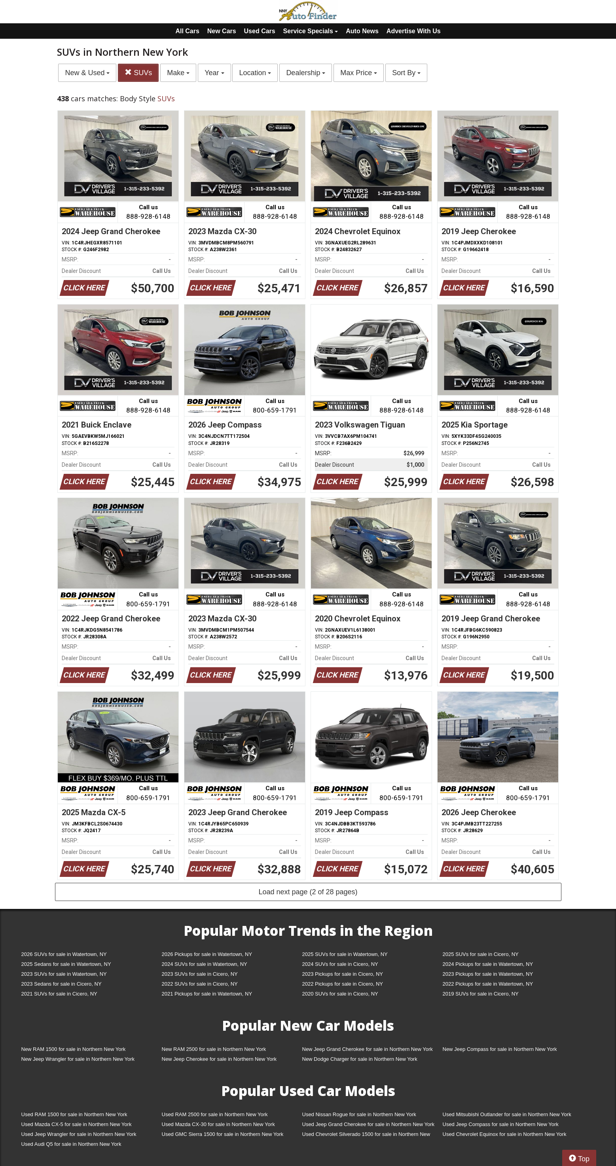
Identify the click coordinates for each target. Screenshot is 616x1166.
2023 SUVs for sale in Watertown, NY (64, 974)
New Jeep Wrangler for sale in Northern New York (78, 1059)
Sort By (406, 73)
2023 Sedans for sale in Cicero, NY (61, 984)
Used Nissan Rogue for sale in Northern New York (359, 1114)
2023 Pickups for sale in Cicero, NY (342, 974)
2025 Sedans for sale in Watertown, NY (66, 964)
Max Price (358, 73)
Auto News (362, 31)
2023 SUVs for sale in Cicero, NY (200, 974)
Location (255, 73)
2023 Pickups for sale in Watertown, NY (488, 974)
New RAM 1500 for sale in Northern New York (73, 1049)
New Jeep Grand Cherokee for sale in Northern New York (367, 1049)
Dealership (305, 73)
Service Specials (310, 31)
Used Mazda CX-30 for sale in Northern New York (218, 1124)
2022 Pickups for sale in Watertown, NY (488, 984)
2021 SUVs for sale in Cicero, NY (59, 994)
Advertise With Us (414, 31)
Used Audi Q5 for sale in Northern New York (71, 1144)
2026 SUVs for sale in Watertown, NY (64, 954)
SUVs (138, 72)
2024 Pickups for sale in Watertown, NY (488, 964)
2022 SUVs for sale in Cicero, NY (200, 984)
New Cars (221, 31)
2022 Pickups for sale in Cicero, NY (342, 984)
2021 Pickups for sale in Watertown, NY (207, 994)
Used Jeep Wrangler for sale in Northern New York (78, 1134)
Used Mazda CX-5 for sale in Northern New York (76, 1124)
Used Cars (259, 31)
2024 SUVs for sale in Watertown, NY (204, 964)
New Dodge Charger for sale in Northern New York (359, 1059)
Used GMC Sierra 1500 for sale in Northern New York (223, 1134)
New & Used (87, 73)
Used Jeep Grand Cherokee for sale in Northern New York (368, 1124)
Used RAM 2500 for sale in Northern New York (215, 1114)
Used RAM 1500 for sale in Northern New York (74, 1114)
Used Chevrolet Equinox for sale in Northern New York (505, 1134)
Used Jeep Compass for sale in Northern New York (501, 1124)
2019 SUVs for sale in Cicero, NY (481, 994)
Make (178, 73)
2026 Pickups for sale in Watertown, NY (207, 954)
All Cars (187, 31)
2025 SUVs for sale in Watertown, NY (345, 954)
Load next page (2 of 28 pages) (307, 892)
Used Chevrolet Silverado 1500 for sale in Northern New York (366, 1135)
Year (214, 73)
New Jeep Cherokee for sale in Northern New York (219, 1059)
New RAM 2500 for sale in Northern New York (214, 1049)
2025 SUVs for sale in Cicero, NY (481, 954)
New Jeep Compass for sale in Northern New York (500, 1049)
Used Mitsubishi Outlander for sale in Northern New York (507, 1114)
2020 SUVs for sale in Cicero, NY (340, 994)
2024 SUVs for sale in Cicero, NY (340, 964)
